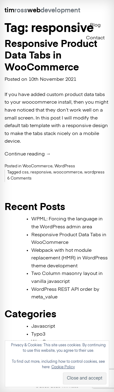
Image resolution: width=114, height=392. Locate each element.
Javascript (43, 326)
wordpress (94, 172)
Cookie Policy (63, 367)
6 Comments (19, 178)
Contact (95, 38)
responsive (40, 172)
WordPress (64, 166)
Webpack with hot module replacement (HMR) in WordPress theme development (69, 258)
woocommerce (67, 172)
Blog (95, 25)
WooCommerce (37, 166)
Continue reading (28, 154)
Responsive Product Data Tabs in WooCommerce (51, 56)
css (25, 172)
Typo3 (38, 334)
